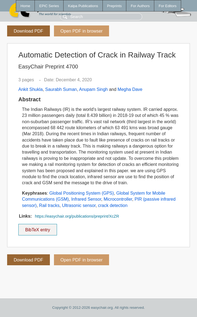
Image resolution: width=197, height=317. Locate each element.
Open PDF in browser (82, 31)
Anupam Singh (93, 89)
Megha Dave (130, 89)
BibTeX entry (37, 228)
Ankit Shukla (30, 89)
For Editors (167, 6)
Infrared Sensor (86, 199)
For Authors (140, 6)
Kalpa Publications (83, 6)
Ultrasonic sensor (79, 205)
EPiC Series (49, 6)
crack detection (113, 205)
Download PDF (28, 31)
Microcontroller (118, 199)
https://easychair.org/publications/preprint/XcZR (77, 216)
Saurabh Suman (61, 89)
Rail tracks (49, 205)
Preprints (114, 6)
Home (25, 6)
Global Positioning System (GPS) (81, 193)
